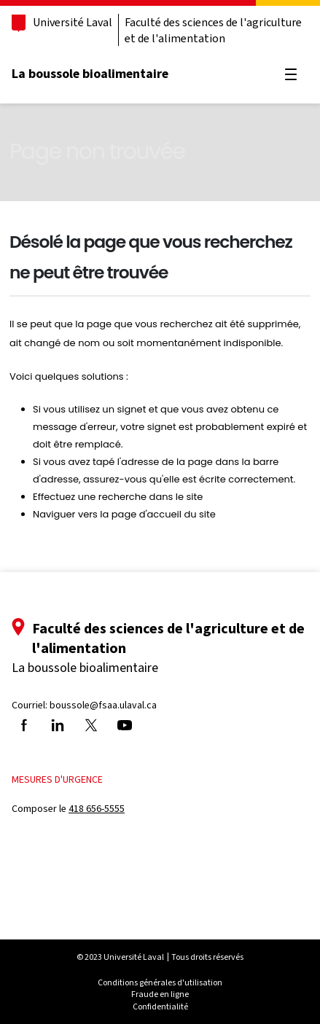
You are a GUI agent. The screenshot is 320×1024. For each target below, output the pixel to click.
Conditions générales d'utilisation (160, 982)
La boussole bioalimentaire (90, 73)
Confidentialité (160, 1006)
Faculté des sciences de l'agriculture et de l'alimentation (213, 30)
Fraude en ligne (160, 994)
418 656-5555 (97, 809)
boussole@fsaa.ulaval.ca (103, 705)
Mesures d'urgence (57, 779)
